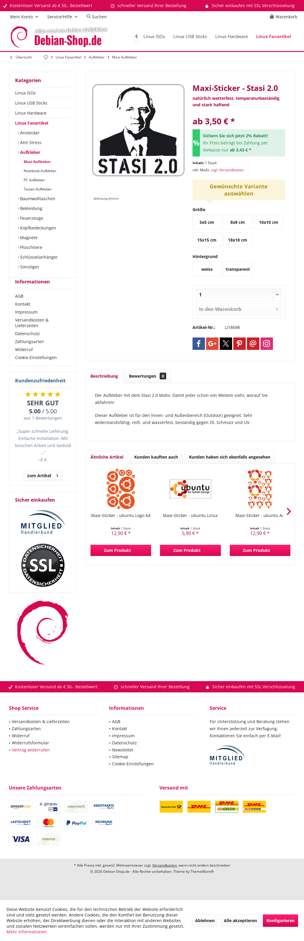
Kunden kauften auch (156, 457)
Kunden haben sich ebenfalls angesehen (229, 457)
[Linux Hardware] (231, 36)
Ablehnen (205, 920)
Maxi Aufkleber (37, 161)
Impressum (26, 322)
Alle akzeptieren (240, 920)
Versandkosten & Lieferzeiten (31, 333)
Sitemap (120, 767)
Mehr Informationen (27, 932)
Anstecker (29, 133)
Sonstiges (29, 267)
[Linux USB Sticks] (190, 36)
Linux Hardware (30, 113)
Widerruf (24, 360)
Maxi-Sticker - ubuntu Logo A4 (121, 515)
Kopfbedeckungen (37, 228)
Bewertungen (147, 376)
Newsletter (123, 760)
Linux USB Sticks (31, 103)
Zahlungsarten (29, 352)
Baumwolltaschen (37, 198)
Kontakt (22, 314)
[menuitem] (284, 16)
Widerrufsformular (30, 753)
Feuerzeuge (31, 218)
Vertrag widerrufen (31, 760)
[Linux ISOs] (154, 36)
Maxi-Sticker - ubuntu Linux (190, 515)
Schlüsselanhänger (38, 257)
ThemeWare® (202, 882)
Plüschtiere (30, 247)
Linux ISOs (25, 93)
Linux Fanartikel (31, 123)
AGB (19, 306)
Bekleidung (30, 208)
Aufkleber (29, 152)
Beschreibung (104, 376)
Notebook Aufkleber (39, 170)
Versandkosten (164, 875)
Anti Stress (30, 142)
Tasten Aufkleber (37, 189)
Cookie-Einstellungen (36, 368)
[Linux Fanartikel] (273, 36)
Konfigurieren (280, 920)
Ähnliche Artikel (106, 457)
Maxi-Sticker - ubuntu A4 (259, 515)
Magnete (28, 237)
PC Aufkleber (34, 179)
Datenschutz (27, 344)
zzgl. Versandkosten (227, 169)
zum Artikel (42, 485)
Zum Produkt (117, 550)
